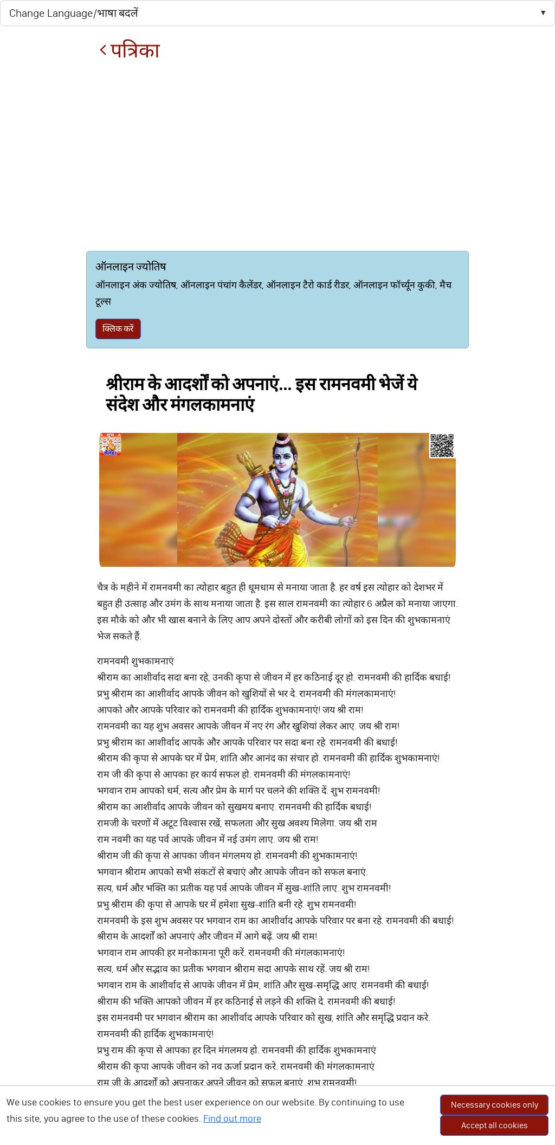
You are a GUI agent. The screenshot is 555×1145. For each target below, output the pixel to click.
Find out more (232, 1118)
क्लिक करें (118, 329)
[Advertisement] (278, 156)
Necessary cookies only (494, 1104)
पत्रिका (129, 50)
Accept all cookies (494, 1125)
